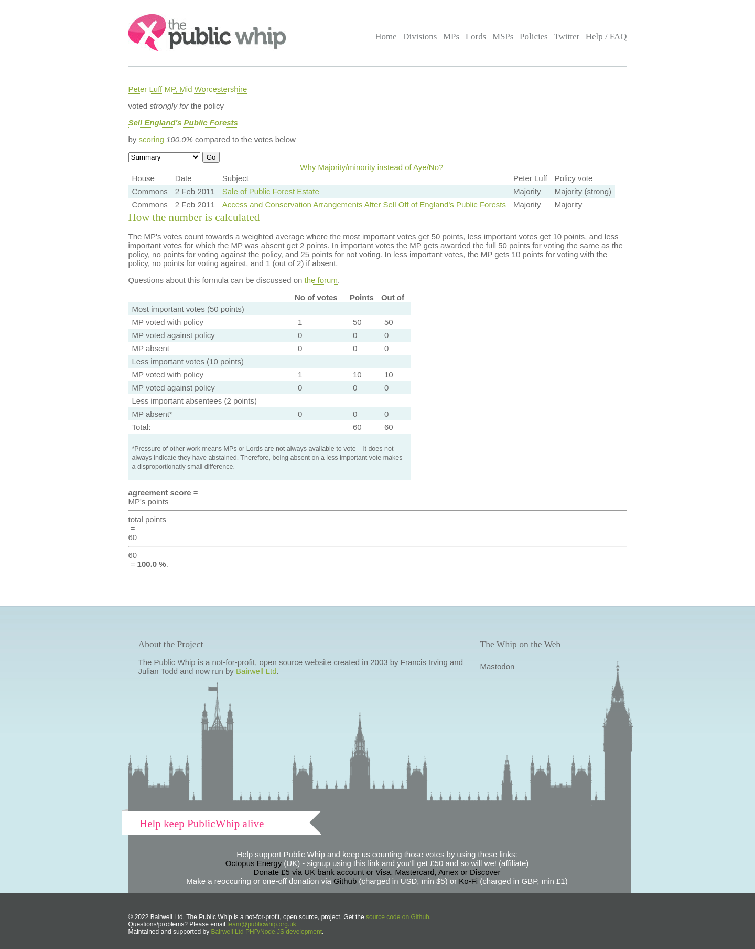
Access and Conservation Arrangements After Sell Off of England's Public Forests (364, 204)
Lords (476, 36)
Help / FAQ (606, 36)
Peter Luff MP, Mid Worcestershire (187, 89)
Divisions (420, 36)
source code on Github (397, 917)
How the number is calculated (194, 217)
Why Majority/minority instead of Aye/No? (371, 167)
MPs (451, 36)
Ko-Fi (468, 881)
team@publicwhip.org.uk (261, 924)
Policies (534, 36)
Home (385, 36)
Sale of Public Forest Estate (270, 191)
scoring (151, 139)
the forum (321, 280)
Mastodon (497, 666)
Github (345, 881)
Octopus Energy (253, 863)
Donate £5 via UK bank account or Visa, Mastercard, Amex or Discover (377, 872)
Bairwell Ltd (256, 671)
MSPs (503, 36)
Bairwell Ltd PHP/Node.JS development (266, 931)
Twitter (566, 36)
